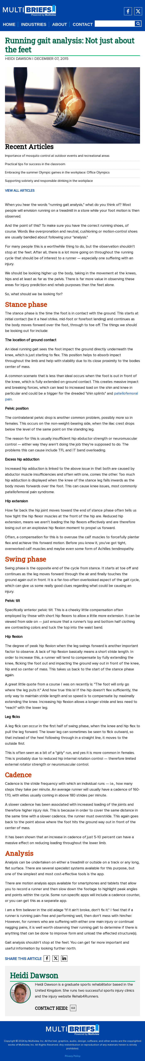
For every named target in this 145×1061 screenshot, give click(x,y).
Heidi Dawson (18, 59)
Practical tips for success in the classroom (35, 164)
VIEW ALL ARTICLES (19, 190)
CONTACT (83, 24)
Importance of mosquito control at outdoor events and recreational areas (57, 155)
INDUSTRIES (33, 24)
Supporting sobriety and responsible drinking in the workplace (49, 180)
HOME (9, 24)
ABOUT (59, 24)
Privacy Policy (72, 1056)
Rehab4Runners (85, 996)
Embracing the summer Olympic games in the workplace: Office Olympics (57, 172)
